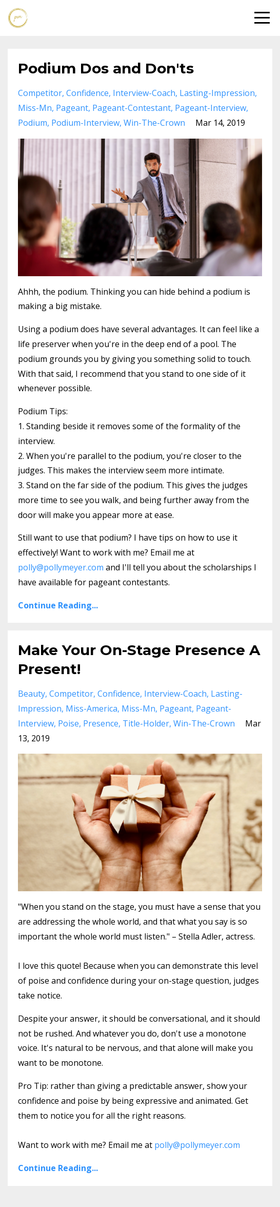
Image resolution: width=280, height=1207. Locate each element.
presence (100, 723)
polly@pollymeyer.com (61, 567)
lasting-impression (217, 93)
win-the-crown (154, 122)
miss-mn (35, 107)
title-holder (146, 723)
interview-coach (144, 93)
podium (32, 122)
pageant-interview (210, 107)
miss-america (91, 708)
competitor (40, 93)
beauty (31, 693)
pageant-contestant (131, 107)
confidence (87, 93)
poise (68, 723)
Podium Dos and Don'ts (106, 68)
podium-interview (85, 122)
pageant (72, 107)
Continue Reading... (58, 605)
